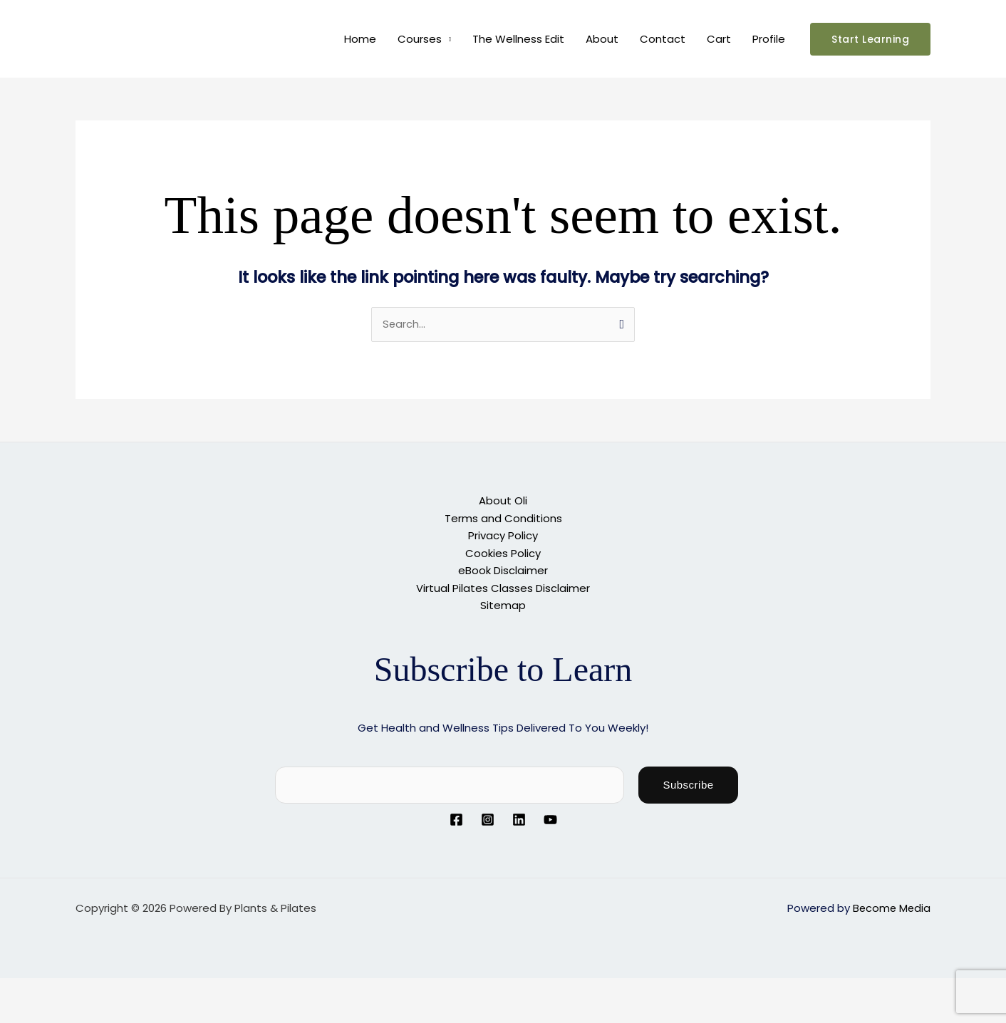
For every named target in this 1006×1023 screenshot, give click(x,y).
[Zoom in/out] (21, 988)
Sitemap (503, 603)
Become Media (890, 905)
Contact (662, 38)
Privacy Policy (503, 535)
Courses (420, 38)
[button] (870, 39)
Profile (768, 38)
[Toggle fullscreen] (67, 988)
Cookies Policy (503, 552)
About (602, 38)
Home (360, 38)
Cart (719, 38)
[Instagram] (487, 818)
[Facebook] (456, 818)
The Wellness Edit (518, 38)
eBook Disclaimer (503, 569)
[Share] (112, 988)
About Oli (503, 501)
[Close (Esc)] (158, 988)
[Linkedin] (519, 818)
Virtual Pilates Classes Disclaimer (503, 586)
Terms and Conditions (503, 518)
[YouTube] (550, 818)
